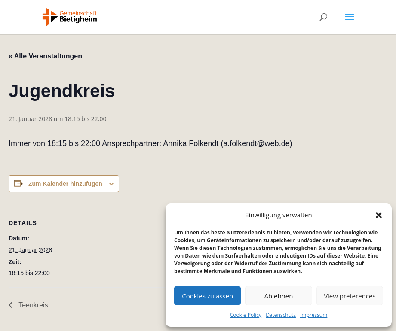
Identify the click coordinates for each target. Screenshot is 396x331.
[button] (379, 215)
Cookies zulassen (207, 296)
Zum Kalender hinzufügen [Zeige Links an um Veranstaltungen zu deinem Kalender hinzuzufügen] (65, 183)
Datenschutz (281, 315)
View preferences (349, 296)
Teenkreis (32, 305)
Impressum (313, 315)
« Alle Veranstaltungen (45, 56)
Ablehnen (278, 296)
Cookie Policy (245, 315)
